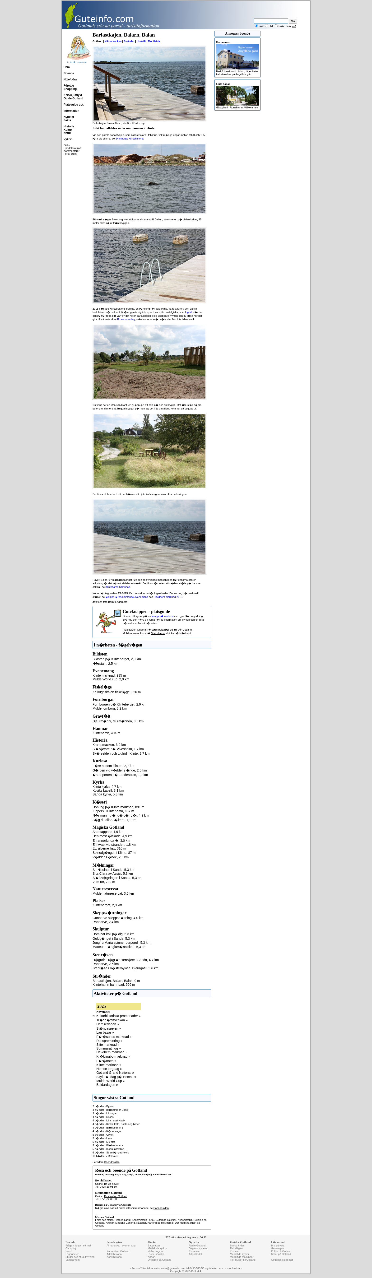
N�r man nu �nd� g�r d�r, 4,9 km (121, 815)
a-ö (294, 26)
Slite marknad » (107, 1044)
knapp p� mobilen (162, 616)
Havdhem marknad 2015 (168, 596)
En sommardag (126, 319)
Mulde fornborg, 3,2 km (110, 708)
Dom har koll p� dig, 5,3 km (114, 934)
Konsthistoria (114, 1256)
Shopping (70, 89)
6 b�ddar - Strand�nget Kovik (111, 1152)
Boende (69, 73)
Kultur (68, 129)
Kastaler (234, 1251)
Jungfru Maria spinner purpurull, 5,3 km (121, 942)
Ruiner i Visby (156, 1254)
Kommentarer (71, 150)
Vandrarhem (72, 1259)
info (289, 26)
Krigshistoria (185, 1219)
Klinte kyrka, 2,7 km (107, 787)
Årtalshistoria (114, 1254)
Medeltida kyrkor (157, 1248)
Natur (67, 133)
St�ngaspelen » (108, 1028)
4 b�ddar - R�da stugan (107, 1131)
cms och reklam (233, 1268)
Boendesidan (112, 1162)
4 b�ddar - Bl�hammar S (108, 1127)
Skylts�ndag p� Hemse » (116, 1077)
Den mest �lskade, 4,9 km (112, 836)
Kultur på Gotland (281, 1251)
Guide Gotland (73, 98)
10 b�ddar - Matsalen (105, 1156)
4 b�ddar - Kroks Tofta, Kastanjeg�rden (116, 1124)
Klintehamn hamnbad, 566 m (114, 984)
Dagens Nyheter (198, 1248)
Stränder (129, 41)
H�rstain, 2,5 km (105, 663)
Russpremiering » (109, 1041)
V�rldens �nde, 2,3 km (111, 857)
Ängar (151, 1256)
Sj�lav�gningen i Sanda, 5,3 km (117, 878)
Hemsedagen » (107, 1024)
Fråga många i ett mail (78, 1245)
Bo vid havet (111, 1183)
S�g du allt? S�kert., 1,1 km (114, 820)
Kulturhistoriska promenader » (118, 1016)
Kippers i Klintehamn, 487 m (113, 811)
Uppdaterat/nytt (72, 148)
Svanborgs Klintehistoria (130, 138)
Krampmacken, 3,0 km (109, 745)
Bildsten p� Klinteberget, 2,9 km (117, 659)
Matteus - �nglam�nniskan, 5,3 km (119, 947)
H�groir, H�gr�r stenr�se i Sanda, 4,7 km (126, 960)
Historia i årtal (122, 1219)
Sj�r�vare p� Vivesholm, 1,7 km (118, 749)
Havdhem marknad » (111, 1052)
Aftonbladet (195, 1254)
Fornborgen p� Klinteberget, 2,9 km (119, 704)
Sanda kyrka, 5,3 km (108, 794)
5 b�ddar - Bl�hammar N (108, 1145)
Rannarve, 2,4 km (106, 922)
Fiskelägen (236, 1248)
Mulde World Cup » (110, 1081)
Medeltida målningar (241, 1256)
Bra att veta (277, 1245)
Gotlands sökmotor (282, 1259)
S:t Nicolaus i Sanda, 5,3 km (113, 870)
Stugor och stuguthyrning (79, 1256)
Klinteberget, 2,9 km (107, 905)
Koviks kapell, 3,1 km (108, 790)
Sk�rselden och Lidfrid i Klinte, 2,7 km (121, 753)
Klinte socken (113, 41)
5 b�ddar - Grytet (103, 1134)
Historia (69, 126)
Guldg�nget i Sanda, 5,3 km (114, 938)
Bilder (67, 145)
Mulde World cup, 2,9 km (111, 679)
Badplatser (154, 1245)
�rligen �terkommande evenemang (126, 596)
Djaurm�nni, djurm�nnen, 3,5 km (118, 721)
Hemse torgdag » (109, 1069)
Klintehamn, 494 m (106, 733)
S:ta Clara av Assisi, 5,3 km (113, 873)
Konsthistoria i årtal (143, 1219)
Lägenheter (72, 1254)
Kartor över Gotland (118, 1251)
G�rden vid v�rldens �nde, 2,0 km (120, 770)
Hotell (68, 1251)
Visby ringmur (156, 1251)
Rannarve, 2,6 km (106, 964)
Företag (69, 85)
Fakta (67, 120)
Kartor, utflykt (73, 95)
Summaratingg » (108, 1048)
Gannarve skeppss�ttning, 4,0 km (118, 918)
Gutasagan (277, 1248)
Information (71, 110)
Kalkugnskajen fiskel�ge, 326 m (117, 692)
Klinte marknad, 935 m (109, 675)
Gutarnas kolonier (166, 1219)
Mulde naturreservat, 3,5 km (113, 893)
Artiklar (110, 1222)
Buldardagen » (107, 1085)
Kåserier (141, 1222)
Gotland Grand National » (115, 1072)
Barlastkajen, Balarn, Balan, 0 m (116, 981)
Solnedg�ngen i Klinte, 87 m (114, 853)
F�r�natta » (106, 1061)
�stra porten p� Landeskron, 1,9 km (120, 775)
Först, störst (70, 153)
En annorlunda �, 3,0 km (111, 840)
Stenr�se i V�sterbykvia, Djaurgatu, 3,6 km (125, 968)
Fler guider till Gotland (243, 1259)
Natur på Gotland (281, 1254)
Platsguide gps (74, 104)
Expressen (195, 1251)
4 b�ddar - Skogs (103, 1116)
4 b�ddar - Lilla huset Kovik (109, 1120)
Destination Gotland (115, 1196)
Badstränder (237, 1245)
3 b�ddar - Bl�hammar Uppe (110, 1109)
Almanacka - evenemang (121, 1245)
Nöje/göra (70, 79)
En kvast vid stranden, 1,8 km (114, 844)
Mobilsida (154, 41)
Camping (70, 1248)
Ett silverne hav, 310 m (109, 848)
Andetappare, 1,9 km (108, 832)
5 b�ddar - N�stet (104, 1141)
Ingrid (188, 312)
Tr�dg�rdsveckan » (112, 1020)
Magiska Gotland (125, 1222)
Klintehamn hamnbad (117, 587)
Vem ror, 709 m (104, 882)
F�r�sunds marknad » (114, 1037)
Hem (67, 67)
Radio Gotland (197, 1245)
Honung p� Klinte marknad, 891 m (118, 807)
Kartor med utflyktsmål (160, 1222)
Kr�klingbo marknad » (113, 1056)
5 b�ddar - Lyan (102, 1138)
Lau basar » (105, 1032)
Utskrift (141, 41)
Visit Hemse (158, 633)
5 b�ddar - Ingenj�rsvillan (108, 1149)
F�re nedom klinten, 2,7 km (113, 766)
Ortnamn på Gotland (160, 1259)
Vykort (68, 139)
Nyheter (69, 117)
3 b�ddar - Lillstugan (105, 1113)
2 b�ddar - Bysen (103, 1106)
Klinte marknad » (108, 1065)
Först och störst (104, 1219)
